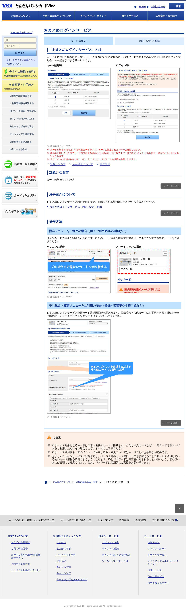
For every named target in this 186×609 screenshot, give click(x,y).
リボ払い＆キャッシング (67, 536)
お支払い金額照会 (20, 542)
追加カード (154, 542)
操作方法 (105, 164)
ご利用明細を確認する (17, 96)
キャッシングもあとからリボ (72, 579)
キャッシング (64, 573)
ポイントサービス (108, 536)
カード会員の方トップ (21, 32)
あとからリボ (64, 548)
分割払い (61, 560)
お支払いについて (17, 536)
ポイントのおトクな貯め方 (116, 554)
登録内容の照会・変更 (87, 482)
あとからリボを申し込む (18, 126)
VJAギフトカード (157, 548)
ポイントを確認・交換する (19, 111)
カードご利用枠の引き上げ (25, 570)
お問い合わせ (158, 6)
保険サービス (155, 570)
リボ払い (61, 542)
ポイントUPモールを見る (19, 119)
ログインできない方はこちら (20, 60)
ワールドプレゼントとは (115, 560)
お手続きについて (82, 164)
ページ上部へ (172, 186)
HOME (142, 6)
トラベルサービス (157, 554)
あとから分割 (64, 567)
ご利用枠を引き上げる (17, 142)
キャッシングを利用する (18, 134)
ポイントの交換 (110, 542)
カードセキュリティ (158, 582)
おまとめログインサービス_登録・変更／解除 (75, 206)
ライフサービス (156, 576)
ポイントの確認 (110, 548)
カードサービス (153, 536)
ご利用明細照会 (19, 548)
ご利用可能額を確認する (18, 103)
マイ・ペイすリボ (66, 554)
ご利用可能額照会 (20, 564)
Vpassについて (13, 63)
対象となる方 (57, 164)
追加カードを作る (15, 149)
